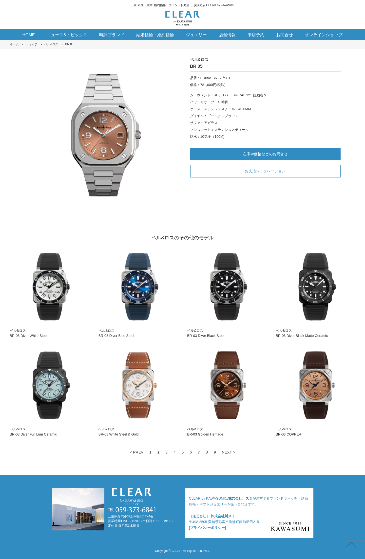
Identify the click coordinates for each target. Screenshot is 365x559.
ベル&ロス (51, 44)
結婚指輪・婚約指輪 (155, 35)
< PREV (136, 452)
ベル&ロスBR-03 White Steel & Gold (138, 391)
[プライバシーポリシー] (207, 528)
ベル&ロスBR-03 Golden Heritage (227, 391)
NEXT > (228, 452)
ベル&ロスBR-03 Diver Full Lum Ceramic (49, 391)
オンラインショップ (324, 35)
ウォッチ (32, 44)
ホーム (14, 44)
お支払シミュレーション (265, 171)
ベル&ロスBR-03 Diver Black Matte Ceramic (315, 292)
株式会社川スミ (240, 498)
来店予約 (256, 35)
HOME (28, 35)
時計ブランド (111, 35)
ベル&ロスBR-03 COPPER (315, 391)
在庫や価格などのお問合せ (265, 154)
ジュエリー (196, 35)
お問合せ (284, 35)
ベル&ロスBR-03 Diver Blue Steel (138, 292)
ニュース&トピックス (67, 35)
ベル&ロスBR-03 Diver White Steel (49, 292)
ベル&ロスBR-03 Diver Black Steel (227, 292)
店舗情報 (227, 35)
